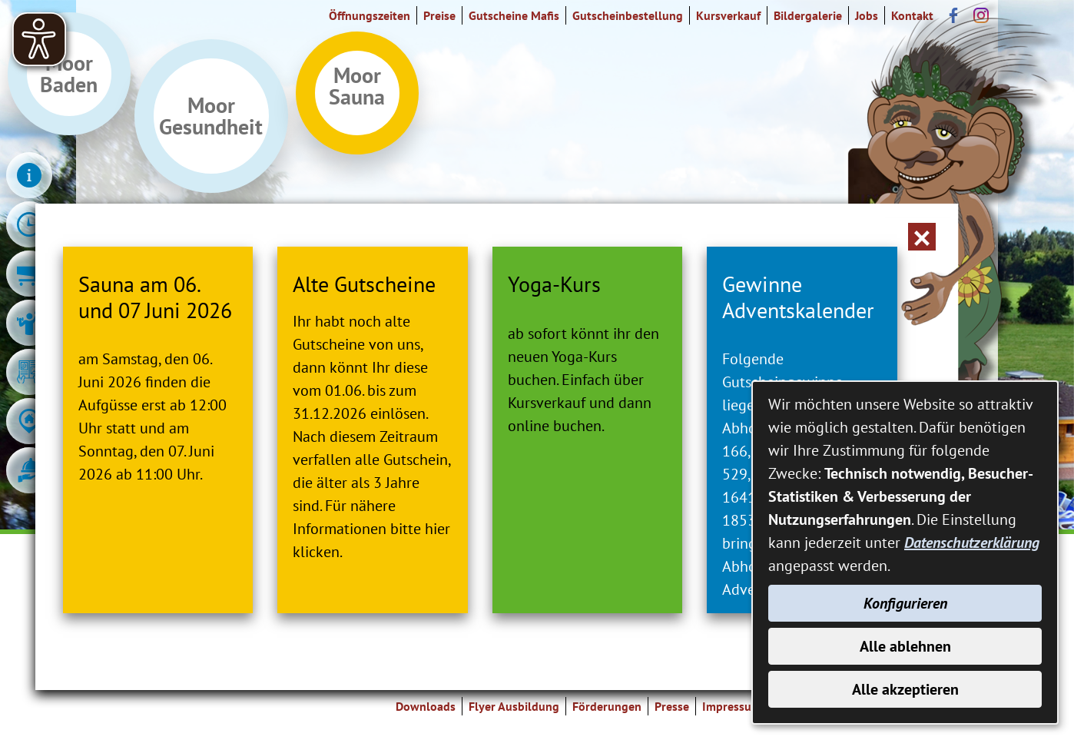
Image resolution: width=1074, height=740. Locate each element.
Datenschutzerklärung (971, 543)
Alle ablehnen (905, 646)
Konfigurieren (905, 603)
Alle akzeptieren (905, 689)
